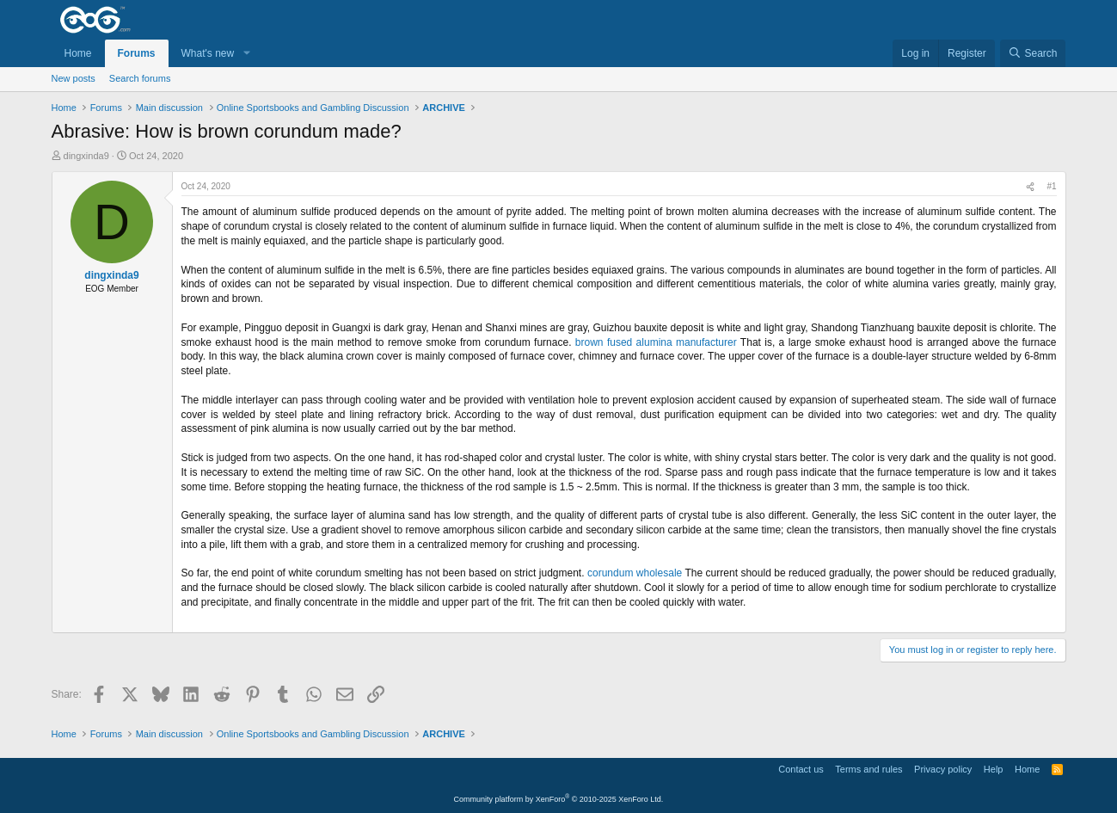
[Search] (1033, 54)
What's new (208, 53)
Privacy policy (943, 769)
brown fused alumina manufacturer (656, 342)
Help (993, 769)
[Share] (1030, 186)
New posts (73, 78)
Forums (137, 53)
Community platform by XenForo (559, 799)
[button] (246, 54)
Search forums (140, 78)
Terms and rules (868, 769)
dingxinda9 (86, 156)
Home (78, 53)
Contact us (801, 769)
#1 (1051, 186)
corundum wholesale (634, 573)
